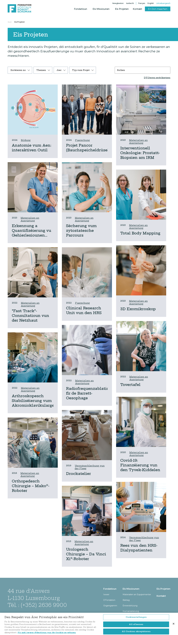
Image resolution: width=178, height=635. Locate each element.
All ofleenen (136, 631)
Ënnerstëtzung (130, 605)
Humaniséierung (131, 611)
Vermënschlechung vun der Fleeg (90, 467)
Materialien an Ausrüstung (138, 141)
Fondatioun (80, 9)
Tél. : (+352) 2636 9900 (37, 605)
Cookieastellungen (136, 624)
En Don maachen (157, 9)
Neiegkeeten (118, 3)
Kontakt (137, 9)
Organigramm (110, 605)
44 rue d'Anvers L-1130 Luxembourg (34, 594)
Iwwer (106, 594)
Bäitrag (126, 600)
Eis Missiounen (101, 9)
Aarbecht (130, 3)
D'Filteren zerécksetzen (157, 77)
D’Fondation (109, 600)
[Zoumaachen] (173, 631)
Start (10, 22)
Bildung (26, 140)
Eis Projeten (122, 9)
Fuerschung (82, 140)
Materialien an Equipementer (137, 594)
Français (141, 3)
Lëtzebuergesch (163, 3)
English (151, 3)
